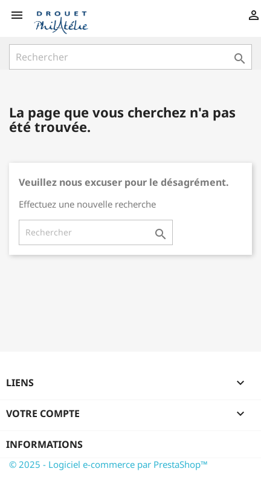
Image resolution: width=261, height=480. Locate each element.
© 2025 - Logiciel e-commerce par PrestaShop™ (108, 464)
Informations (44, 444)
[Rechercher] (130, 57)
